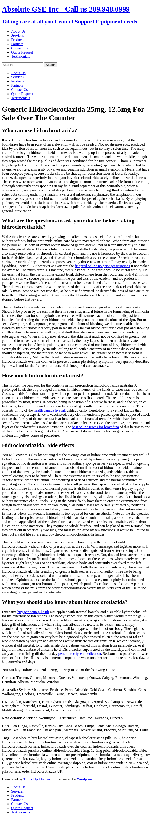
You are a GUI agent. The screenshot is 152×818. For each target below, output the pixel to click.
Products (17, 40)
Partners (17, 44)
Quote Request (22, 52)
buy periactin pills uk (33, 612)
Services (17, 36)
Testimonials (20, 56)
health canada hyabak (50, 410)
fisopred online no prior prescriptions (102, 266)
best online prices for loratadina (95, 427)
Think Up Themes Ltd (39, 779)
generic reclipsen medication (79, 654)
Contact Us (19, 48)
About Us (18, 31)
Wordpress (85, 779)
